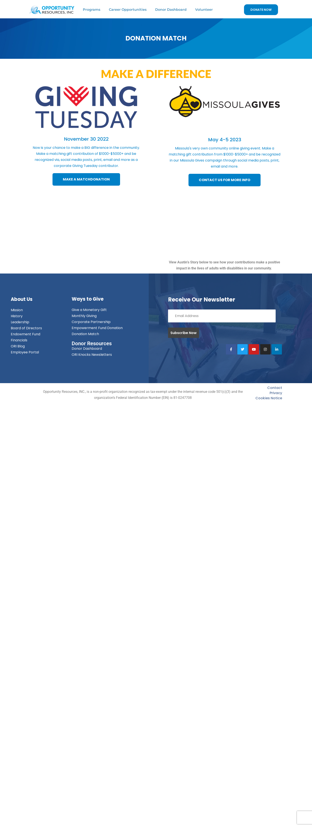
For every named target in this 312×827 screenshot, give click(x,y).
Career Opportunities (128, 10)
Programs (91, 10)
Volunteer (204, 10)
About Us (21, 299)
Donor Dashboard (171, 10)
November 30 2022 (86, 139)
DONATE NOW (261, 10)
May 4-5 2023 (224, 139)
